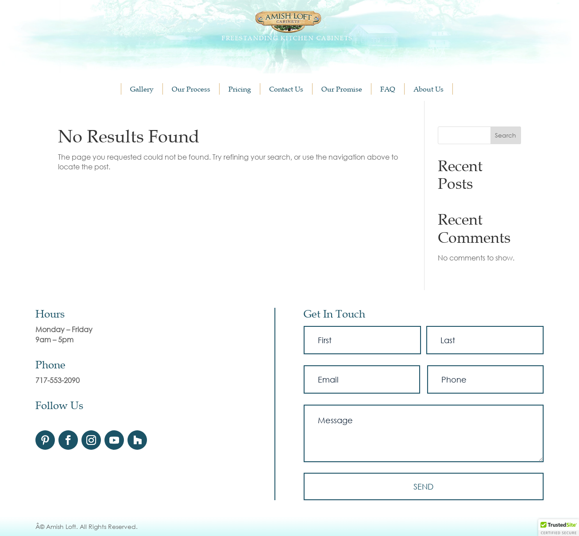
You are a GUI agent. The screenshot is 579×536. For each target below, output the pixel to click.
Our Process (191, 88)
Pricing (239, 88)
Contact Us (286, 88)
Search (505, 135)
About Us (428, 88)
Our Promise (341, 88)
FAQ (387, 88)
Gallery (142, 88)
